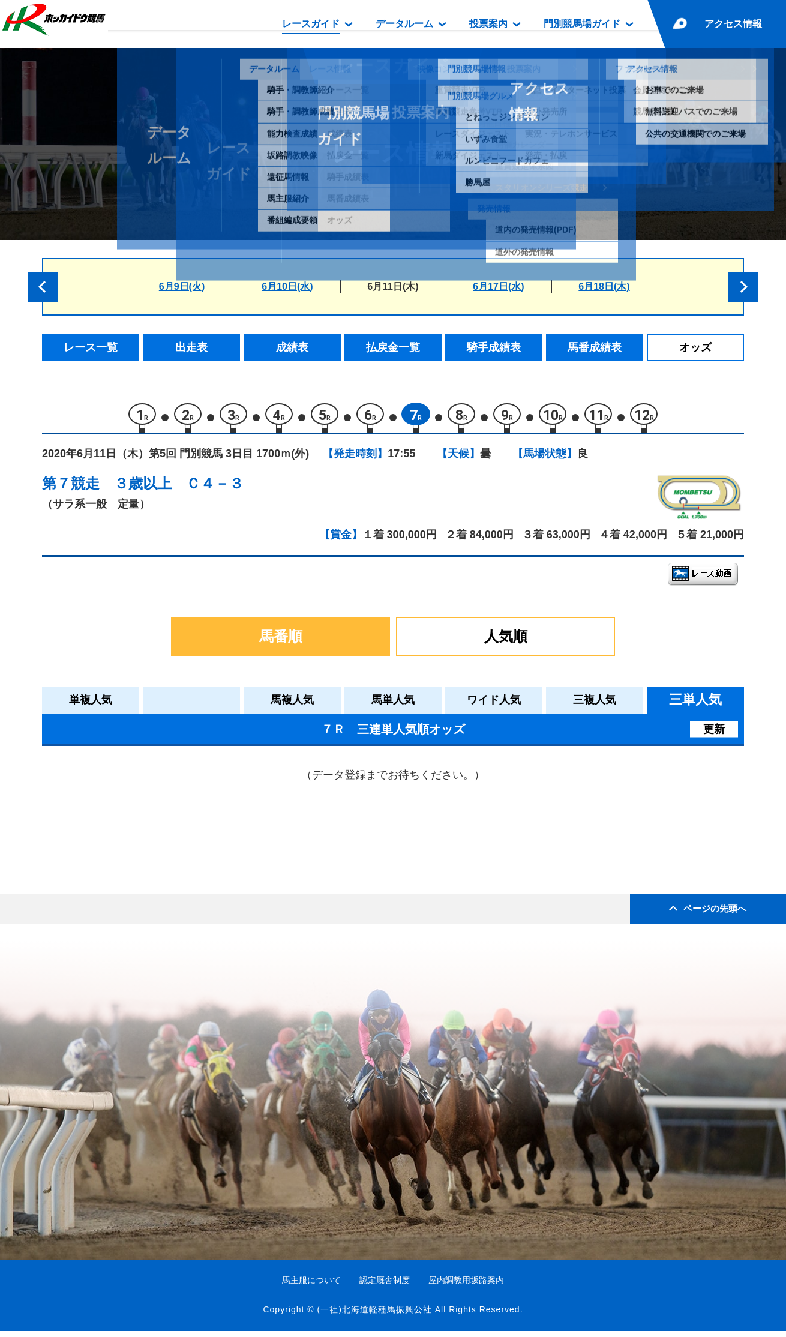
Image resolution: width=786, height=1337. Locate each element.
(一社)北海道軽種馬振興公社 (374, 1315)
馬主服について (311, 1285)
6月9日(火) (182, 286)
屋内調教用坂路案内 (466, 1285)
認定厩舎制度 (384, 1285)
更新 (714, 735)
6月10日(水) (287, 286)
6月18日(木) (603, 286)
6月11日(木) (392, 286)
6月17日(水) (498, 286)
